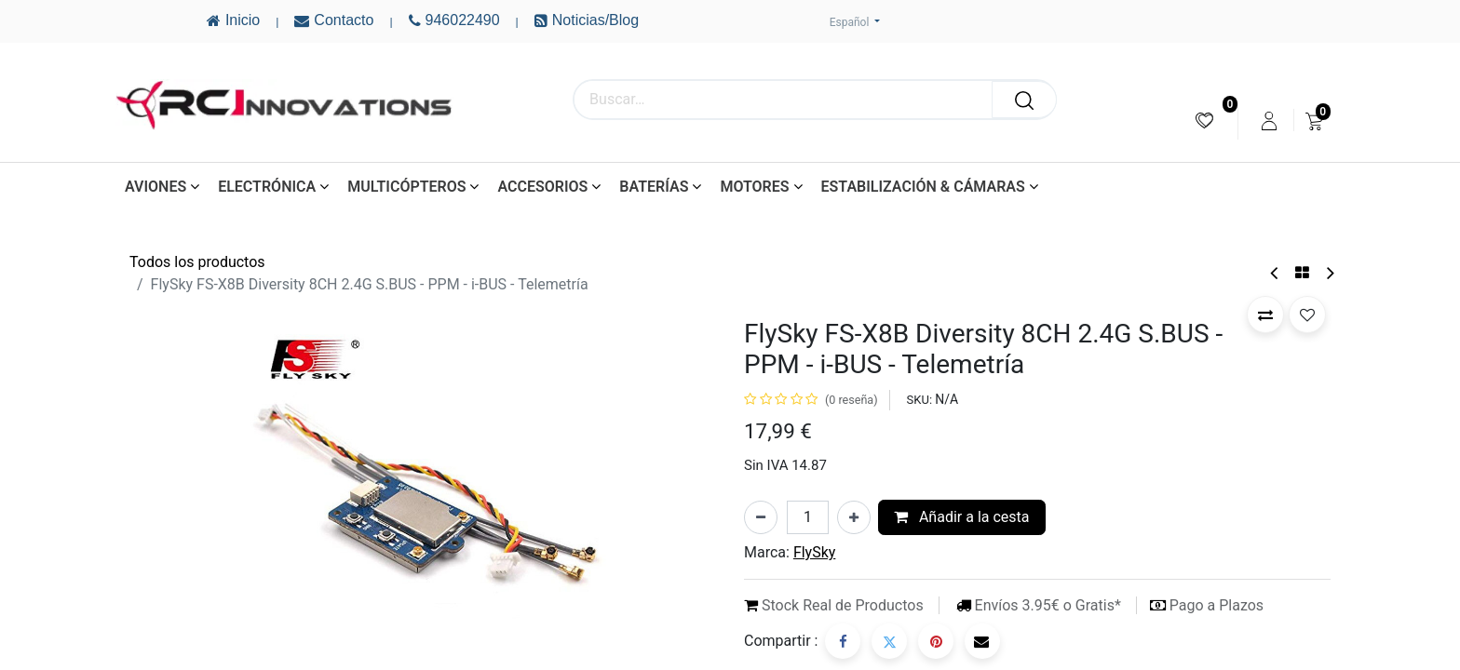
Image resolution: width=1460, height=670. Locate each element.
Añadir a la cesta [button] (962, 517)
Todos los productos (197, 262)
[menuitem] (1204, 120)
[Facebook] (842, 641)
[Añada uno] (854, 517)
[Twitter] (889, 641)
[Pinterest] (935, 641)
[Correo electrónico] (982, 641)
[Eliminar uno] (760, 517)
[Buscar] (1024, 99)
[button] (1265, 314)
